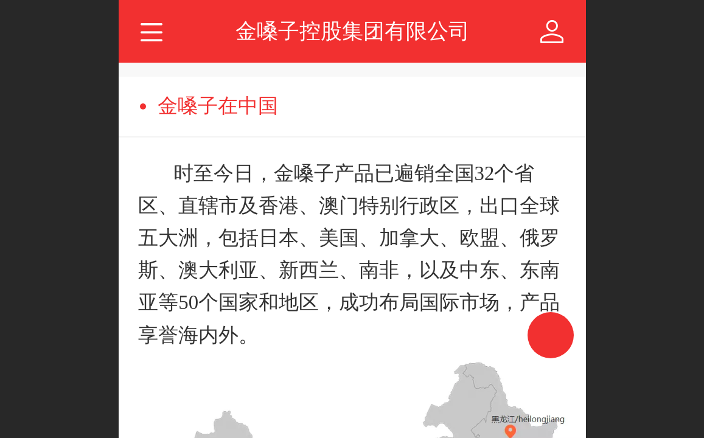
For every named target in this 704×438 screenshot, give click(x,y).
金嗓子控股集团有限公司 (352, 31)
